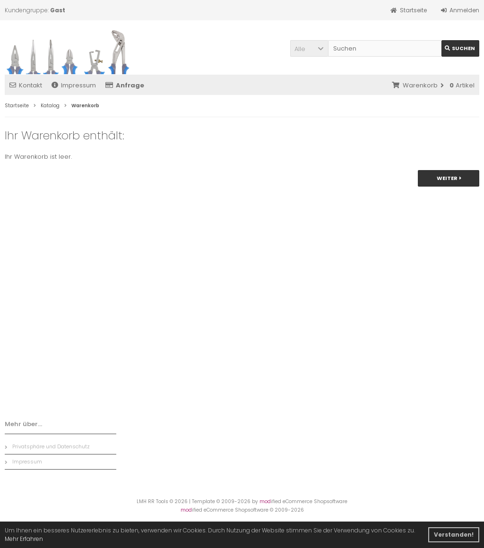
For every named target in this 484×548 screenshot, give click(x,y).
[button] (309, 48)
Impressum (74, 85)
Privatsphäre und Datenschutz (47, 446)
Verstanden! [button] (454, 535)
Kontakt (25, 85)
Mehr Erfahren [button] (24, 539)
